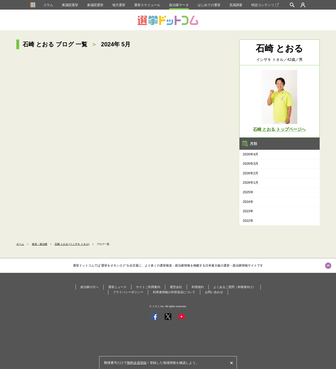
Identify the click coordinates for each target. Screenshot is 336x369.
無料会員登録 (137, 363)
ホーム (20, 244)
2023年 (248, 211)
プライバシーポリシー (128, 292)
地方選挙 (118, 5)
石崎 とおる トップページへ (279, 129)
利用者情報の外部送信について (174, 292)
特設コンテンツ (265, 5)
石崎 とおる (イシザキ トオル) (72, 244)
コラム (48, 5)
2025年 (248, 192)
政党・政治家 (39, 244)
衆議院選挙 (70, 5)
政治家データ (179, 5)
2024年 (248, 202)
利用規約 (198, 287)
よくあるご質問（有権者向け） (234, 287)
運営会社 (176, 287)
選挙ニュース (117, 287)
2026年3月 (251, 163)
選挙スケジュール (147, 5)
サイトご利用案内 (148, 287)
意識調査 (235, 5)
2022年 (248, 221)
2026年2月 (251, 173)
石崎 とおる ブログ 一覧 (55, 44)
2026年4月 (251, 154)
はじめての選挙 (209, 5)
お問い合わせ (214, 292)
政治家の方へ (89, 287)
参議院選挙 (95, 5)
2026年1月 (251, 182)
